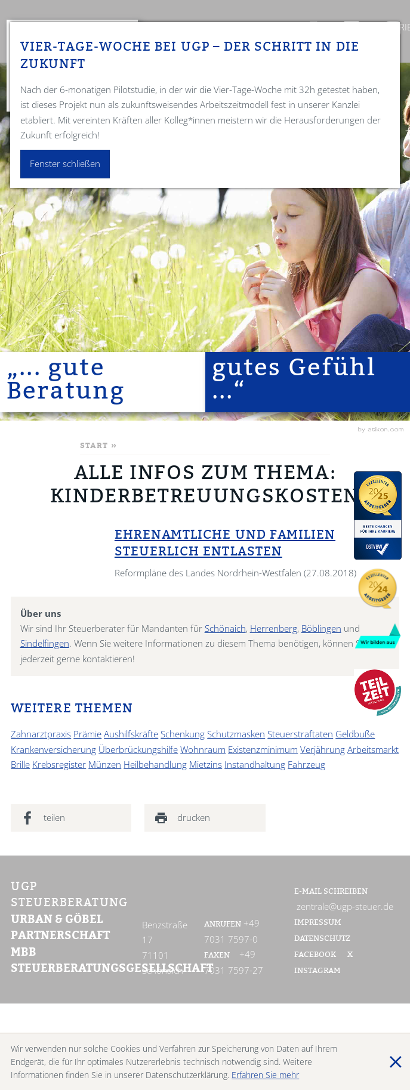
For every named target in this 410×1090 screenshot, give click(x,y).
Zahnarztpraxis (41, 734)
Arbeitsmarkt (373, 749)
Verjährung (322, 749)
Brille (20, 764)
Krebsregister (59, 764)
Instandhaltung (254, 764)
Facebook (316, 955)
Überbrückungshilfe (138, 749)
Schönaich (225, 628)
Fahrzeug (306, 764)
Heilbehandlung (155, 764)
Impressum (317, 923)
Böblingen (321, 628)
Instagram (317, 971)
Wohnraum (203, 749)
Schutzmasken (236, 734)
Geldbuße (355, 734)
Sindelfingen (44, 643)
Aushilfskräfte (131, 734)
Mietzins (205, 764)
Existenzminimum (263, 749)
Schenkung (183, 734)
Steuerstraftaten (300, 734)
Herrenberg (273, 628)
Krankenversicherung (53, 749)
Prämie (87, 734)
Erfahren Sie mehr (265, 1074)
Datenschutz (322, 939)
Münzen (104, 764)
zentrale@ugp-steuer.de (345, 906)
